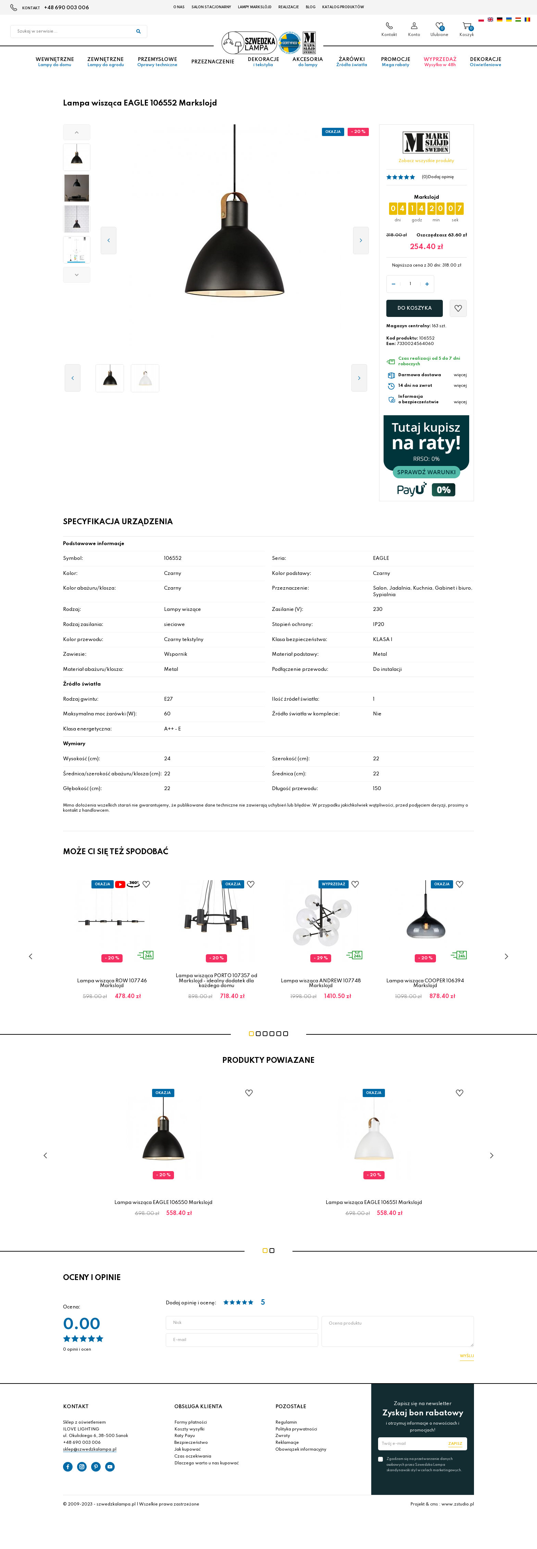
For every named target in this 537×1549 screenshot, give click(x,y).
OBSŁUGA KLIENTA (198, 1406)
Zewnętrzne (105, 65)
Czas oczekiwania (192, 1456)
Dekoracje (263, 65)
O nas (179, 7)
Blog (310, 7)
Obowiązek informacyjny (300, 1450)
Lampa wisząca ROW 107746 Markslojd (112, 983)
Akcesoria (307, 65)
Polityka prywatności (296, 1429)
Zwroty (282, 1436)
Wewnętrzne (54, 65)
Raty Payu (184, 1436)
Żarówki (352, 65)
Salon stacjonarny (211, 7)
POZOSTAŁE (290, 1406)
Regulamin (286, 1423)
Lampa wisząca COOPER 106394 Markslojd (425, 983)
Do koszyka (414, 308)
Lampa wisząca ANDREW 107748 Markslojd (321, 983)
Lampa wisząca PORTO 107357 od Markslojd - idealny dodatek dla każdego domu (216, 980)
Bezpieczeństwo (191, 1443)
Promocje (395, 65)
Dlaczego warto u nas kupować (206, 1463)
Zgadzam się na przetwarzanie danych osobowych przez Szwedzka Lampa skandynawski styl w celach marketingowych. (424, 1464)
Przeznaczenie (212, 64)
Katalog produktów (343, 7)
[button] (76, 132)
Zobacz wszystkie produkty (426, 161)
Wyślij (467, 1356)
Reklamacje (287, 1443)
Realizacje (288, 7)
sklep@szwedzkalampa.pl (89, 1450)
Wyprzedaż (440, 65)
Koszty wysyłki (189, 1429)
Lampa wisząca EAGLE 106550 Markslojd (163, 1202)
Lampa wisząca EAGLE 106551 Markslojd (374, 1202)
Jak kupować (187, 1450)
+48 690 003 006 (66, 7)
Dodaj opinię (441, 177)
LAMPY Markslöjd (255, 7)
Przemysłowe (157, 65)
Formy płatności (190, 1423)
